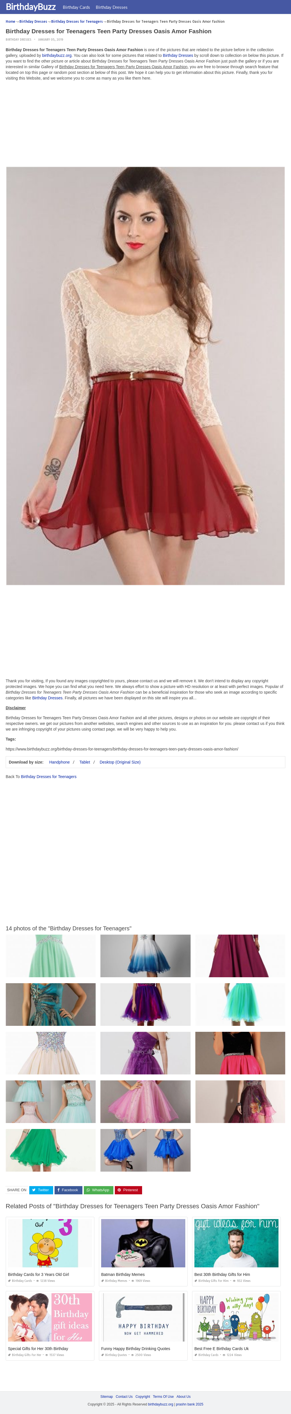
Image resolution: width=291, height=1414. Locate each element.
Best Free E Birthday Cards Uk (221, 1348)
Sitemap (106, 1397)
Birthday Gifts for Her (24, 1355)
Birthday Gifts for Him (211, 1281)
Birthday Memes (114, 1281)
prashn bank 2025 (189, 1404)
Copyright (143, 1397)
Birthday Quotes (114, 1355)
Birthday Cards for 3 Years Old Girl (38, 1274)
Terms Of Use (163, 1397)
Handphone (59, 762)
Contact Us (124, 1397)
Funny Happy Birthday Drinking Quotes (135, 1348)
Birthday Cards (76, 7)
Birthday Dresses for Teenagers (48, 776)
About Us (183, 1397)
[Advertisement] (145, 125)
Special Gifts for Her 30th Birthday (38, 1348)
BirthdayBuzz (31, 6)
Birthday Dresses (112, 7)
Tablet (84, 762)
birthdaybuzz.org (57, 55)
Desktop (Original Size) (120, 762)
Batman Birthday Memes (123, 1274)
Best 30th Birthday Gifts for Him (222, 1274)
